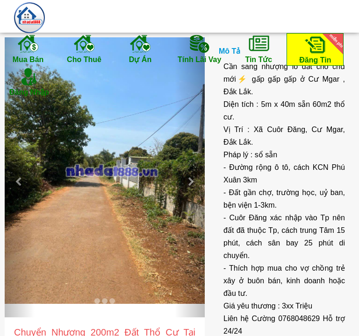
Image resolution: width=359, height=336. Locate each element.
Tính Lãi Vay (199, 48)
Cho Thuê (84, 48)
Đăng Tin (319, 49)
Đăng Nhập (29, 81)
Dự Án (140, 48)
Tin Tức (258, 48)
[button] (20, 177)
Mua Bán (28, 48)
